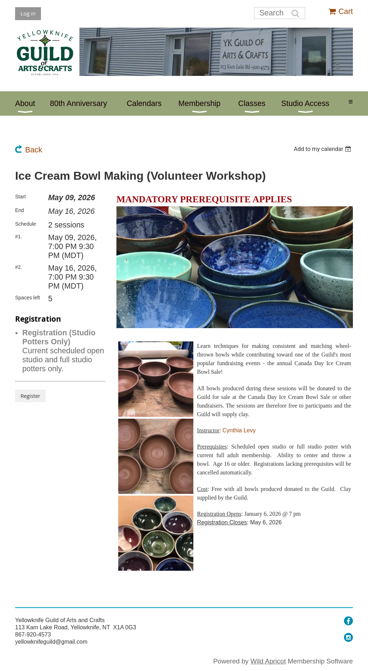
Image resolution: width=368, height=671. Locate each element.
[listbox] (323, 148)
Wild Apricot (268, 661)
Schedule (25, 224)
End (19, 210)
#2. (18, 267)
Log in (28, 13)
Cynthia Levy (239, 430)
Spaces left (27, 297)
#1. (18, 236)
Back (33, 150)
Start (20, 196)
